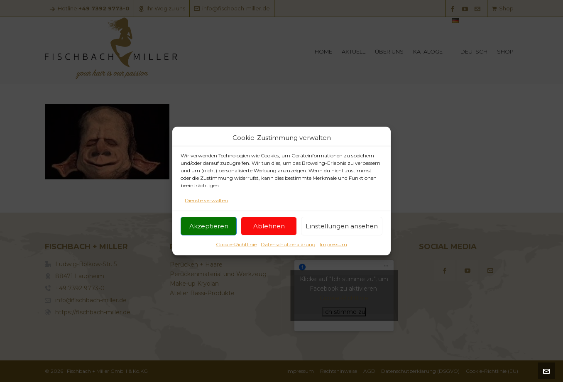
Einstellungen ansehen (342, 228)
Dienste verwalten (206, 202)
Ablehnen (269, 228)
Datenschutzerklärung (288, 246)
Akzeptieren (208, 228)
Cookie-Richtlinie (236, 246)
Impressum (333, 246)
